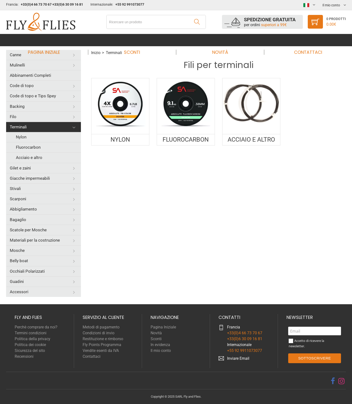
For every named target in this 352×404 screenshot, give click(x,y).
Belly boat (19, 260)
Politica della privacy (32, 339)
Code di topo (22, 85)
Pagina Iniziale (49, 40)
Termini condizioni (30, 333)
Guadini (17, 281)
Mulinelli (17, 65)
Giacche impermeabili (30, 178)
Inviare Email (238, 358)
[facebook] (333, 381)
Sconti (133, 40)
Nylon (21, 137)
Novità (218, 40)
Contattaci (303, 40)
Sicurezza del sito (30, 350)
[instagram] (341, 381)
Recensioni (24, 356)
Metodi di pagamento (101, 327)
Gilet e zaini (20, 168)
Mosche (17, 250)
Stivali (15, 188)
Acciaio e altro (29, 157)
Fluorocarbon (28, 147)
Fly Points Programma (102, 344)
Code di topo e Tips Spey (33, 95)
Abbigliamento (23, 209)
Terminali (18, 126)
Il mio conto (161, 350)
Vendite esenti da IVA (101, 350)
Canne (15, 54)
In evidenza (160, 344)
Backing (17, 106)
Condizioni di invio (98, 333)
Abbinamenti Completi (30, 75)
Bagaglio (18, 219)
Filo (13, 116)
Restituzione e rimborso (103, 339)
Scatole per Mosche (28, 229)
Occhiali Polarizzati (27, 271)
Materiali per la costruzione (35, 240)
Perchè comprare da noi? (36, 327)
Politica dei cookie (30, 344)
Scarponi (18, 198)
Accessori (19, 291)
